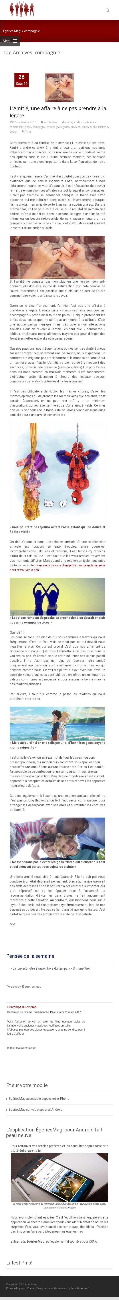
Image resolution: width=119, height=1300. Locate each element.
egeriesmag (74, 1231)
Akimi (28, 132)
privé (73, 127)
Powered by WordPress (20, 1288)
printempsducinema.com (21, 1047)
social (13, 132)
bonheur (92, 122)
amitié (68, 122)
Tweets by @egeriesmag (23, 986)
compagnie (39, 127)
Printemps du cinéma (22, 1007)
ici (40, 1150)
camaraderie (17, 127)
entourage (52, 127)
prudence (82, 127)
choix (28, 127)
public (93, 127)
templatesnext (80, 1288)
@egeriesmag (55, 1231)
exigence (64, 127)
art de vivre (79, 122)
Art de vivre (50, 122)
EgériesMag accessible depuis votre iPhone (39, 1098)
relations (103, 127)
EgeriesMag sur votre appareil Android (35, 1109)
